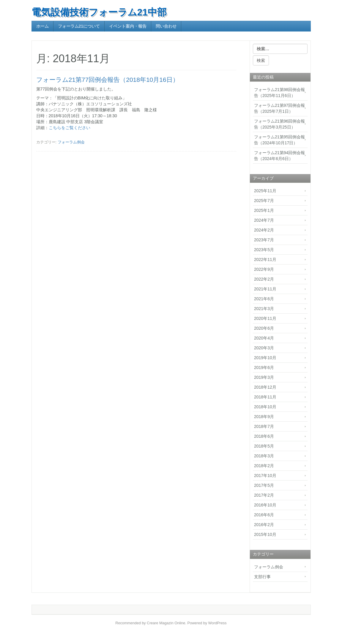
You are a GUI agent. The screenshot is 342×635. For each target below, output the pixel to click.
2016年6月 (264, 514)
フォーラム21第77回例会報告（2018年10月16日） (107, 79)
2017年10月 (265, 475)
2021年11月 (265, 289)
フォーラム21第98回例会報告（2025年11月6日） (279, 92)
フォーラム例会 (71, 142)
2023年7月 (264, 239)
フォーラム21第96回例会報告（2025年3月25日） (279, 124)
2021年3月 (264, 308)
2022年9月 (264, 269)
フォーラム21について (79, 26)
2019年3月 (264, 377)
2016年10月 (265, 505)
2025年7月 (264, 200)
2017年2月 (264, 495)
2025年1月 (264, 210)
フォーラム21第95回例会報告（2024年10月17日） (279, 139)
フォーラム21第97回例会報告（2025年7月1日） (279, 108)
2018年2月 (264, 465)
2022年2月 (264, 279)
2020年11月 (265, 318)
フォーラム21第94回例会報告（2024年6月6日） (279, 155)
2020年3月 (264, 347)
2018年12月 (265, 387)
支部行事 (262, 576)
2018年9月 (264, 416)
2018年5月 (264, 446)
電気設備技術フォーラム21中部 (99, 12)
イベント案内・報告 (127, 26)
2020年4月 (264, 338)
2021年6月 (264, 298)
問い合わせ (166, 26)
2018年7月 (264, 426)
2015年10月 (265, 534)
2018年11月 (265, 397)
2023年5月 (264, 249)
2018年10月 (265, 406)
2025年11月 (265, 190)
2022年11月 (265, 259)
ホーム (42, 26)
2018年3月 (264, 455)
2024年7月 (264, 220)
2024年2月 (264, 230)
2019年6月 (264, 367)
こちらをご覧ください (69, 127)
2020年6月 (264, 328)
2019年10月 (265, 357)
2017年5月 (264, 485)
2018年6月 (264, 436)
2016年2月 (264, 524)
